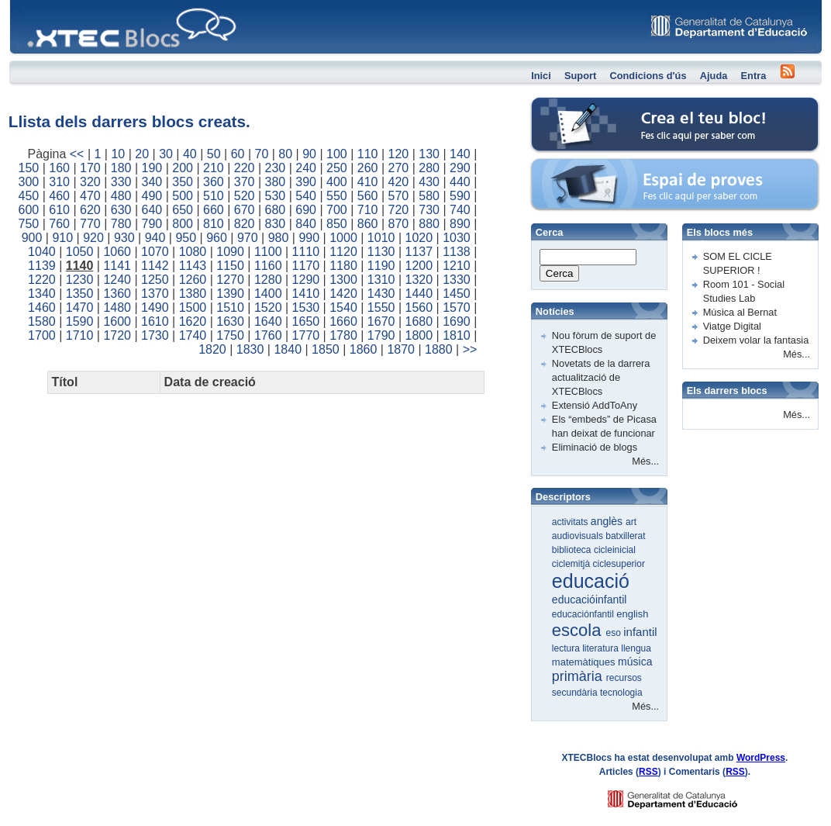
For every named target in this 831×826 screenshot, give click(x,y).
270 (398, 168)
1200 (419, 265)
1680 (419, 321)
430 (429, 181)
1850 (326, 349)
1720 (117, 335)
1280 (268, 279)
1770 (306, 335)
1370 (155, 293)
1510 (230, 307)
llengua (636, 648)
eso (615, 632)
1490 (155, 307)
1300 (343, 279)
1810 (457, 335)
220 (244, 168)
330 (121, 181)
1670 (381, 321)
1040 (42, 251)
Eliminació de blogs (594, 447)
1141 (117, 265)
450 (29, 195)
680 (275, 209)
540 (305, 195)
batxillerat (625, 536)
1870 (401, 349)
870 (398, 223)
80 (285, 154)
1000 (343, 237)
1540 (343, 307)
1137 (419, 251)
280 (429, 168)
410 (367, 181)
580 (429, 195)
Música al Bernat (740, 312)
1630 (230, 321)
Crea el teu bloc (567, 105)
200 (182, 168)
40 (190, 154)
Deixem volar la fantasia (756, 340)
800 (182, 223)
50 (214, 154)
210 (213, 168)
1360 (117, 293)
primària (579, 676)
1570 (457, 307)
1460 (42, 307)
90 (309, 154)
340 (152, 181)
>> (470, 349)
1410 (306, 293)
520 (244, 195)
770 (90, 223)
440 (460, 181)
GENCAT (687, 795)
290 (460, 168)
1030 (457, 237)
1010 (381, 237)
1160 (268, 265)
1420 (343, 293)
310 (59, 181)
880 (429, 223)
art (631, 522)
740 (460, 209)
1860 (364, 349)
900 (32, 237)
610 (59, 209)
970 (247, 237)
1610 (155, 321)
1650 (306, 321)
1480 (117, 307)
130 (429, 154)
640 (152, 209)
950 (185, 237)
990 (308, 237)
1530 (306, 307)
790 (152, 223)
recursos (624, 677)
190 (152, 168)
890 (460, 223)
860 (367, 223)
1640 (268, 321)
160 (59, 168)
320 (90, 181)
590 (460, 195)
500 (182, 195)
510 (213, 195)
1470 (80, 307)
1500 (193, 307)
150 (29, 168)
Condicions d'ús (647, 75)
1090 (230, 251)
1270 (230, 279)
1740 (193, 335)
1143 (193, 265)
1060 (117, 251)
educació (590, 581)
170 (90, 168)
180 (121, 168)
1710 (80, 335)
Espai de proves (568, 166)
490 (152, 195)
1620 (193, 321)
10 (118, 154)
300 (29, 181)
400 (336, 181)
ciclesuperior (619, 563)
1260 (193, 279)
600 (29, 209)
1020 (419, 237)
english (632, 614)
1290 (306, 279)
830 (275, 223)
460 (59, 195)
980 (278, 237)
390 (305, 181)
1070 (155, 251)
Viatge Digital (732, 326)
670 (244, 209)
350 (182, 181)
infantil (640, 631)
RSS (648, 771)
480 (121, 195)
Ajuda (714, 75)
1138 (457, 251)
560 (367, 195)
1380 (193, 293)
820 (244, 223)
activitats (571, 522)
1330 (457, 279)
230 (275, 168)
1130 (381, 251)
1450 (457, 293)
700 (336, 209)
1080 (193, 251)
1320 (419, 279)
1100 (268, 251)
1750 (230, 335)
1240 (117, 279)
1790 (381, 335)
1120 (343, 251)
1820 (212, 349)
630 (121, 209)
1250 (155, 279)
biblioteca (573, 549)
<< (77, 154)
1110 (306, 251)
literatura (601, 648)
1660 (343, 321)
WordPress (760, 757)
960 (216, 237)
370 (244, 181)
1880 (439, 349)
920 (93, 237)
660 (213, 209)
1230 (80, 279)
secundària (576, 692)
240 (305, 168)
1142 (155, 265)
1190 (381, 265)
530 (275, 195)
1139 (42, 265)
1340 (42, 293)
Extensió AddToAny (594, 405)
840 (305, 223)
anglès (608, 521)
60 (238, 154)
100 (336, 154)
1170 (306, 265)
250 (336, 168)
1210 (457, 265)
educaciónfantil (584, 614)
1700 (42, 335)
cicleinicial (615, 549)
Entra (754, 75)
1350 (80, 293)
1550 (381, 307)
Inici (541, 75)
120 (398, 154)
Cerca (560, 273)
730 (429, 209)
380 (275, 181)
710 (367, 209)
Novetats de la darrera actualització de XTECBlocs (601, 377)
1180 (343, 265)
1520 (268, 307)
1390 (230, 293)
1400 (268, 293)
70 (262, 154)
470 (90, 195)
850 (336, 223)
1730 (155, 335)
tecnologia (621, 692)
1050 (80, 251)
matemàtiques (585, 662)
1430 (381, 293)
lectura (567, 648)
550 (336, 195)
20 (142, 154)
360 (213, 181)
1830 (250, 349)
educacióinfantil (589, 599)
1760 (268, 335)
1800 (419, 335)
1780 (343, 335)
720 (398, 209)
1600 (117, 321)
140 (460, 154)
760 (59, 223)
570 (398, 195)
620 (90, 209)
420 (398, 181)
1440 (419, 293)
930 (124, 237)
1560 (419, 307)
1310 (381, 279)
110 (367, 154)
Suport (580, 75)
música (635, 661)
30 (166, 154)
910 (62, 237)
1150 (230, 265)
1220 (42, 279)
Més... (645, 461)
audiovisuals (578, 536)
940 (155, 237)
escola (579, 630)
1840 (288, 349)
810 (213, 223)
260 (367, 168)
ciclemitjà (572, 563)
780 (121, 223)
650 (182, 209)
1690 (457, 321)
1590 (80, 321)
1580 (42, 321)
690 (305, 209)
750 (29, 223)
